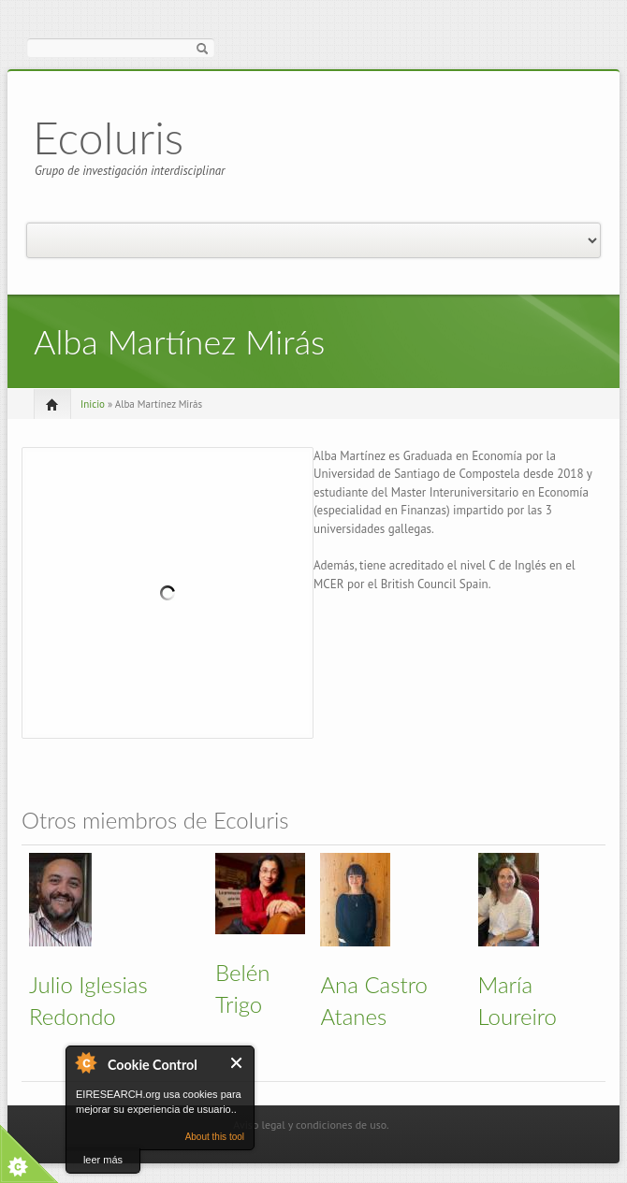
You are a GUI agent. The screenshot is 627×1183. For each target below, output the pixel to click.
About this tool (214, 1137)
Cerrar (237, 1063)
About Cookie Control (85, 1062)
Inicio (92, 404)
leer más (103, 1159)
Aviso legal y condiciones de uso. (310, 1125)
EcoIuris (108, 137)
